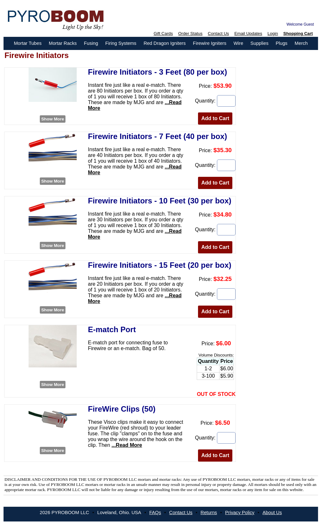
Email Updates (248, 33)
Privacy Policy (239, 512)
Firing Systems (120, 43)
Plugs (282, 43)
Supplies (259, 43)
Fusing (91, 43)
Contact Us (218, 33)
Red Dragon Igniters (164, 43)
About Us (272, 512)
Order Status (190, 33)
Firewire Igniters (209, 43)
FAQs (155, 512)
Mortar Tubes (27, 43)
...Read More (127, 445)
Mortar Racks (63, 43)
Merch (301, 43)
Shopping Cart (298, 33)
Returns (209, 512)
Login (273, 33)
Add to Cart (215, 118)
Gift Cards (163, 33)
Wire (238, 43)
